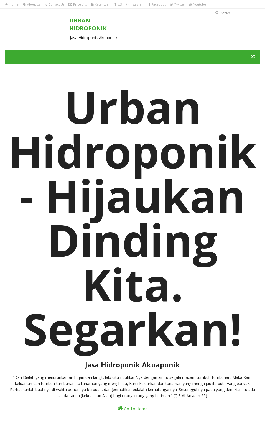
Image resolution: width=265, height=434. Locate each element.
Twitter (177, 4)
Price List (77, 4)
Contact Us (54, 4)
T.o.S (118, 4)
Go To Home (132, 408)
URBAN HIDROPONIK (87, 24)
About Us (31, 4)
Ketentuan (100, 4)
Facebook (157, 4)
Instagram (135, 4)
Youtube (197, 4)
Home (12, 4)
